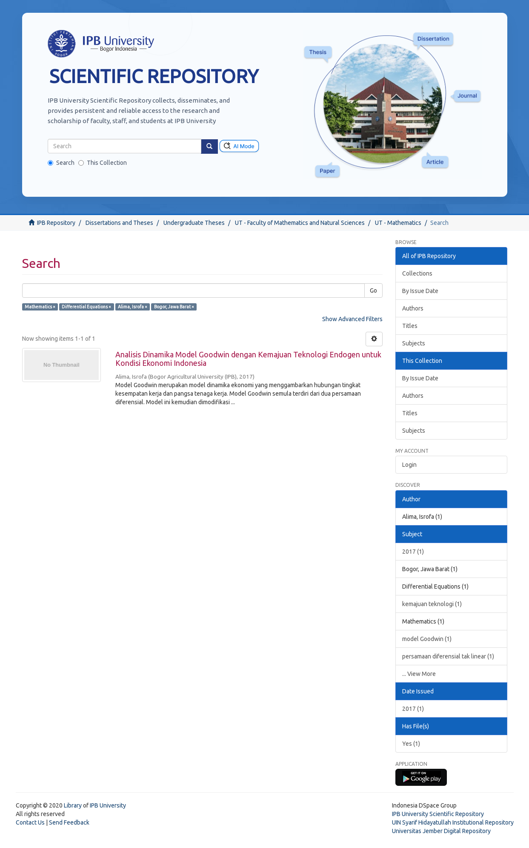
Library (73, 805)
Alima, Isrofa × (132, 306)
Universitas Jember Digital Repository (441, 831)
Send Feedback (69, 822)
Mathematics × (40, 306)
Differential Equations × (86, 306)
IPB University (108, 805)
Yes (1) (411, 743)
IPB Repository (56, 222)
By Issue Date (420, 290)
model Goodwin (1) (427, 638)
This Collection (102, 162)
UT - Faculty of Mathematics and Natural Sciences (300, 222)
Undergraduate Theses (194, 222)
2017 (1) (413, 551)
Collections (417, 273)
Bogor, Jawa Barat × (174, 306)
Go (373, 290)
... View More (419, 673)
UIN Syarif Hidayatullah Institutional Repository (453, 822)
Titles (409, 325)
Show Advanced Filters (352, 319)
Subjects (413, 343)
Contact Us (30, 822)
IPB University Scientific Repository (438, 814)
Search (61, 162)
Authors (412, 308)
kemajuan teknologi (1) (432, 604)
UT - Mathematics (398, 222)
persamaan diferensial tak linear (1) (448, 656)
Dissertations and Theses (119, 222)
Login (409, 464)
